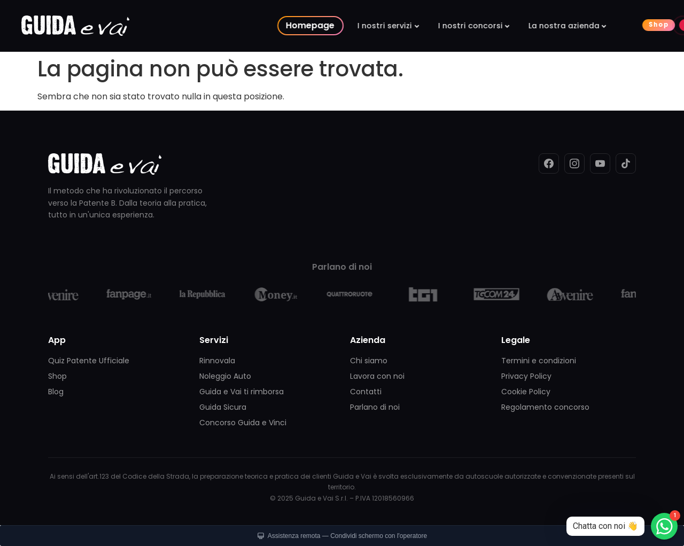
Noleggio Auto (225, 376)
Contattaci (635, 24)
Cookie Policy (525, 391)
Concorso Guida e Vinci (242, 422)
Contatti (366, 391)
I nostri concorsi (359, 25)
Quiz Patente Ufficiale (88, 360)
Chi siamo (368, 360)
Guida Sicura (222, 407)
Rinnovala (217, 360)
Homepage (199, 25)
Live (590, 24)
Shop (548, 24)
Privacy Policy (526, 376)
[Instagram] (574, 163)
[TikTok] (626, 163)
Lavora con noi (377, 376)
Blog (56, 391)
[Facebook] (549, 163)
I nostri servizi (274, 25)
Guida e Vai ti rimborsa (241, 391)
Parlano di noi (375, 407)
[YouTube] (600, 163)
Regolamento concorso (545, 407)
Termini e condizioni (538, 360)
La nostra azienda (453, 25)
